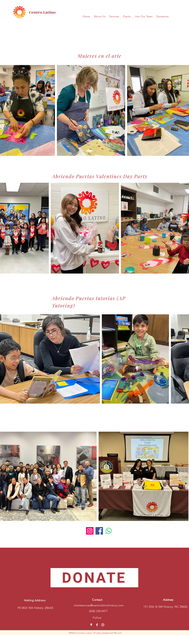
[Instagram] (90, 531)
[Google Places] (91, 625)
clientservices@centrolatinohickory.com (99, 605)
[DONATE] (94, 577)
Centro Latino (42, 12)
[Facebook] (99, 531)
